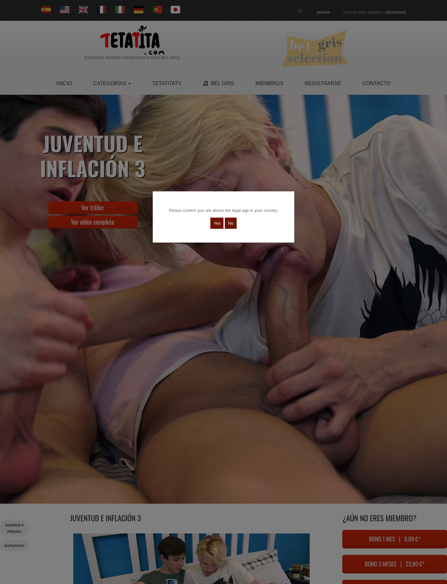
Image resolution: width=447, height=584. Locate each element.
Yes (217, 223)
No (230, 223)
